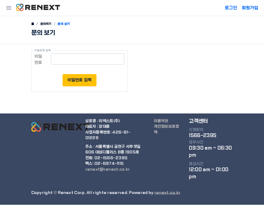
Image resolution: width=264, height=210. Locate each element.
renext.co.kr (167, 192)
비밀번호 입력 (80, 80)
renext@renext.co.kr (107, 169)
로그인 (231, 7)
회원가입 (250, 7)
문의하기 (45, 24)
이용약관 (161, 121)
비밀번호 (38, 59)
